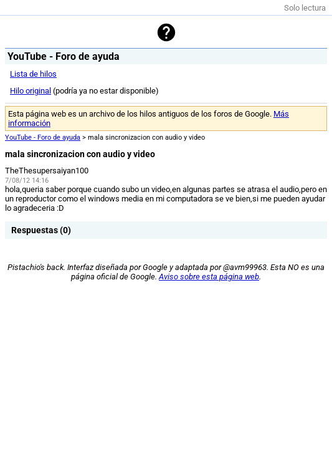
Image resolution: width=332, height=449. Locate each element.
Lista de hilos (33, 74)
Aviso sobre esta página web (209, 276)
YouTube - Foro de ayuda (42, 137)
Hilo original (30, 90)
